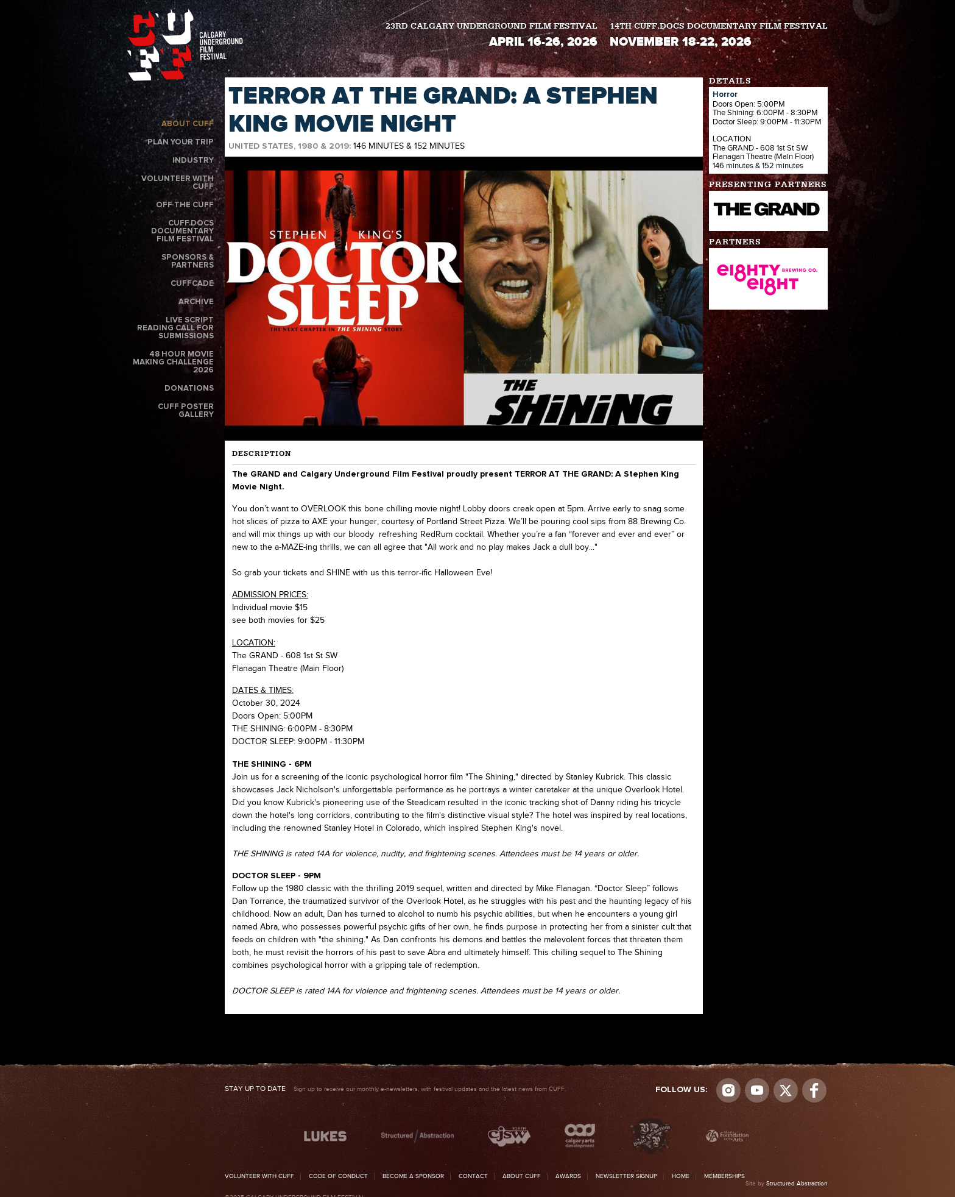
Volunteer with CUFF (177, 183)
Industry (193, 161)
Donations (189, 388)
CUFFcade (192, 284)
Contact (473, 1176)
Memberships (724, 1176)
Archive (196, 302)
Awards (568, 1176)
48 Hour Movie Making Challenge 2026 (173, 362)
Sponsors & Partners (187, 261)
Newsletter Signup (626, 1176)
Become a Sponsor (413, 1176)
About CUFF (187, 124)
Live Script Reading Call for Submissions (175, 328)
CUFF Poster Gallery (186, 411)
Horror (725, 95)
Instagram (728, 1090)
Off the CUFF (185, 205)
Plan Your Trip (180, 142)
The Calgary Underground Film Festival (185, 45)
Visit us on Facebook (814, 1090)
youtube (757, 1090)
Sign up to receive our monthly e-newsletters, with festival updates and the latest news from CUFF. (395, 1089)
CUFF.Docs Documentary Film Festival (182, 231)
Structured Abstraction (797, 1183)
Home (680, 1176)
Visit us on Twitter (786, 1090)
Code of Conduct (338, 1176)
